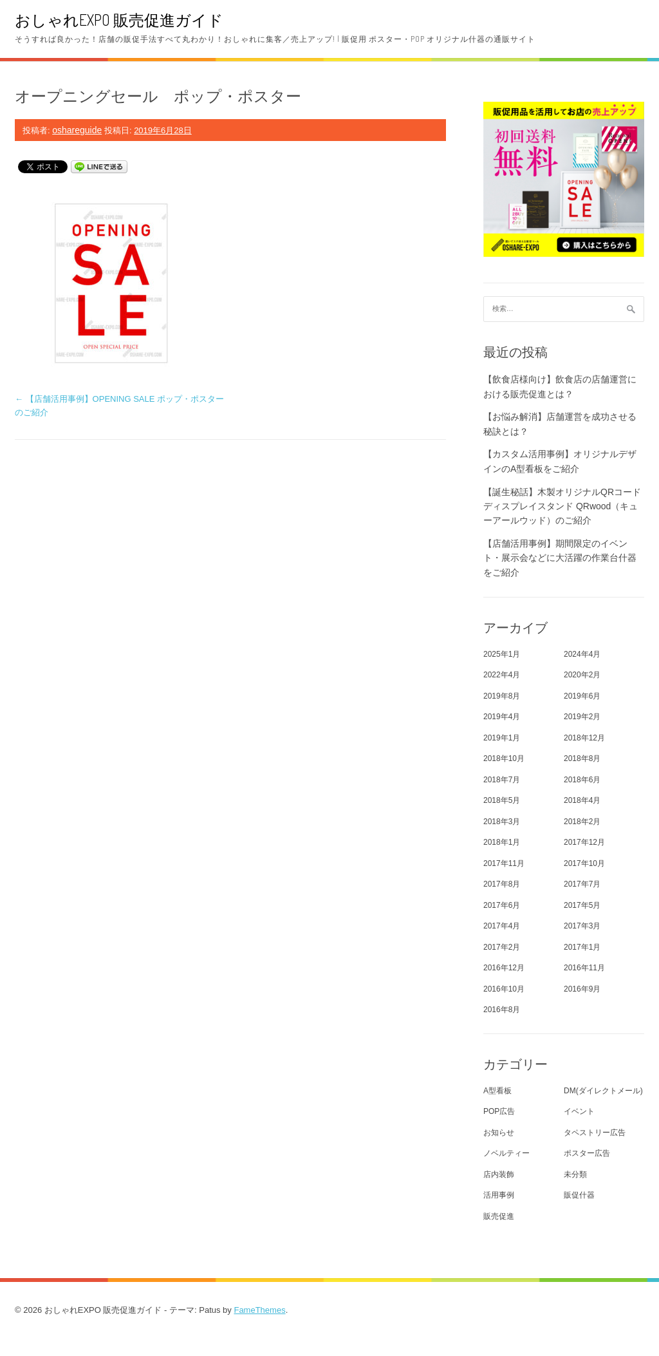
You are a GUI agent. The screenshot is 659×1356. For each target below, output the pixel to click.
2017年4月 (501, 925)
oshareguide (77, 130)
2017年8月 (501, 884)
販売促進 (498, 1216)
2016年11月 (584, 967)
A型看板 (497, 1090)
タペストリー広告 (595, 1132)
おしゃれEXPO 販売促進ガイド (119, 20)
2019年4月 (501, 716)
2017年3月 (582, 925)
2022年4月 (501, 674)
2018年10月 (503, 758)
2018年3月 (501, 821)
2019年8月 (501, 696)
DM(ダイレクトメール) (603, 1090)
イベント (579, 1111)
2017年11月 (503, 863)
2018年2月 (582, 821)
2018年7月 (501, 779)
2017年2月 (501, 947)
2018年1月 (501, 842)
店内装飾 (498, 1174)
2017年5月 (582, 905)
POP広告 (499, 1111)
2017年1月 (582, 947)
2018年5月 (501, 800)
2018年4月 (582, 800)
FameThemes (259, 1310)
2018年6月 (582, 779)
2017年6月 (501, 905)
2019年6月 (582, 696)
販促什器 (579, 1195)
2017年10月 (584, 863)
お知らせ (498, 1132)
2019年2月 (582, 716)
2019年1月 (501, 737)
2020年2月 (582, 674)
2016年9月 (582, 988)
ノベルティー (506, 1153)
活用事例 (498, 1195)
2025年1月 (501, 654)
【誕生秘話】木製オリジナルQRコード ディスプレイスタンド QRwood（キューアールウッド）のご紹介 (562, 506)
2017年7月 (582, 884)
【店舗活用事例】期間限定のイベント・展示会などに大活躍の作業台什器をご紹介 (559, 558)
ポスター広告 (587, 1153)
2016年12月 (503, 967)
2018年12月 (584, 737)
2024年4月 (582, 654)
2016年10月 (503, 988)
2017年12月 (584, 842)
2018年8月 (582, 758)
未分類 (575, 1174)
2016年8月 (501, 1009)
